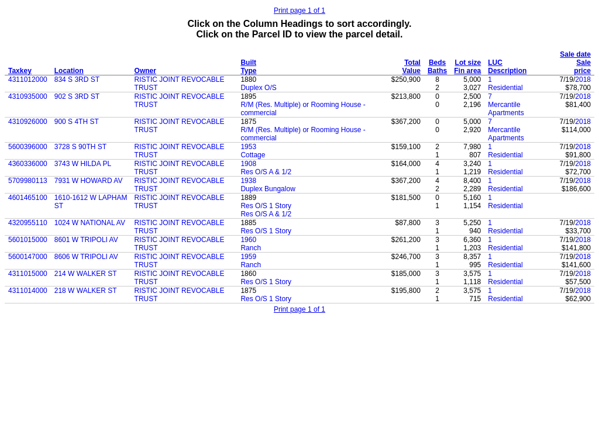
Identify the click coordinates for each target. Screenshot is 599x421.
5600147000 (27, 257)
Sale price (582, 66)
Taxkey (20, 71)
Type (248, 71)
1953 (248, 147)
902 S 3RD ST (76, 96)
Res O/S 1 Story (265, 206)
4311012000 (27, 79)
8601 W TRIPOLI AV (86, 240)
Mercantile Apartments (506, 109)
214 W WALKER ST (85, 274)
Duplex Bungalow (267, 189)
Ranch (250, 248)
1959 (248, 257)
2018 (583, 79)
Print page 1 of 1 (299, 10)
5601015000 (27, 240)
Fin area (467, 71)
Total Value (411, 66)
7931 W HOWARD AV (88, 181)
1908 (248, 164)
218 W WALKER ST (85, 291)
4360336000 (27, 164)
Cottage (252, 155)
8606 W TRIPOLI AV (86, 257)
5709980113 (27, 181)
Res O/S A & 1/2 (265, 172)
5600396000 (27, 147)
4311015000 (27, 274)
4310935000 (27, 96)
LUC (495, 62)
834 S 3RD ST (76, 79)
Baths (437, 71)
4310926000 (27, 122)
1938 (248, 181)
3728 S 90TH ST (80, 147)
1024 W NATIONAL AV (89, 223)
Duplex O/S (258, 88)
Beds (437, 62)
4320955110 (27, 223)
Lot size (468, 62)
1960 (248, 240)
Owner (145, 71)
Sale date (575, 54)
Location (69, 71)
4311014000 (27, 291)
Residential (505, 88)
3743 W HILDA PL (82, 164)
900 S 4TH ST (76, 122)
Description (507, 71)
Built (248, 62)
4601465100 (27, 198)
